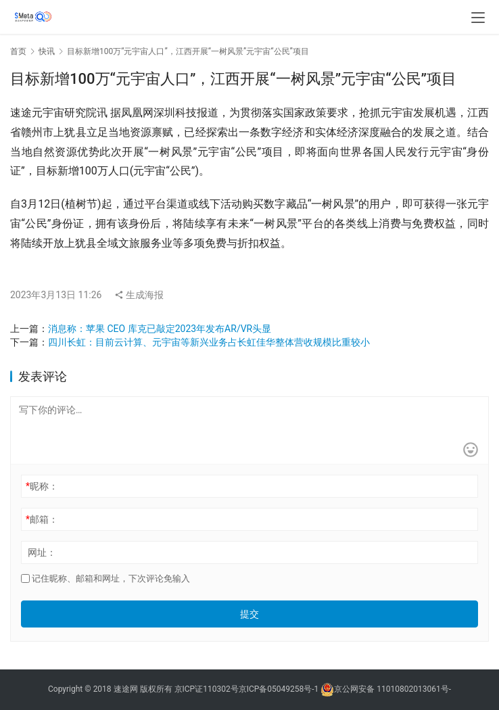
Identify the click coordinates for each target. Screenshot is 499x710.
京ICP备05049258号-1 (280, 689)
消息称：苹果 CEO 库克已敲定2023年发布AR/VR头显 (159, 328)
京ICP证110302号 (206, 689)
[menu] (478, 17)
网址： (42, 552)
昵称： (42, 486)
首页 (18, 51)
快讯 (47, 51)
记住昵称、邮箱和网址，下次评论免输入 (105, 578)
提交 (249, 614)
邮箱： (42, 519)
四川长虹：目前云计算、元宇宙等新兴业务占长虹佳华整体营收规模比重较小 (209, 342)
